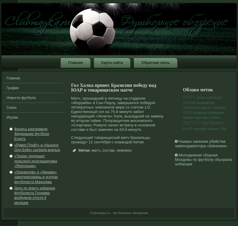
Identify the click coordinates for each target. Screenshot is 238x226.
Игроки (12, 117)
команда (214, 97)
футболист (213, 122)
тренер (218, 107)
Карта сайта (112, 62)
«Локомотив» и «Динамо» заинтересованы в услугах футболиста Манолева (36, 177)
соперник (216, 113)
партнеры (202, 117)
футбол (192, 122)
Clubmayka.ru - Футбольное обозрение (119, 213)
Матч (75, 98)
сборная (200, 112)
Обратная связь (155, 62)
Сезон (12, 108)
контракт (201, 129)
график (188, 117)
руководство (205, 102)
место (207, 107)
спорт (200, 97)
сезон (214, 117)
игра (188, 112)
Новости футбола (21, 98)
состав (108, 150)
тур (223, 128)
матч (96, 150)
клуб (187, 128)
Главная (75, 62)
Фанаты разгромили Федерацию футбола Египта (31, 134)
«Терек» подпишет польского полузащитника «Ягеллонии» (35, 161)
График (13, 88)
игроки (214, 129)
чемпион (124, 150)
